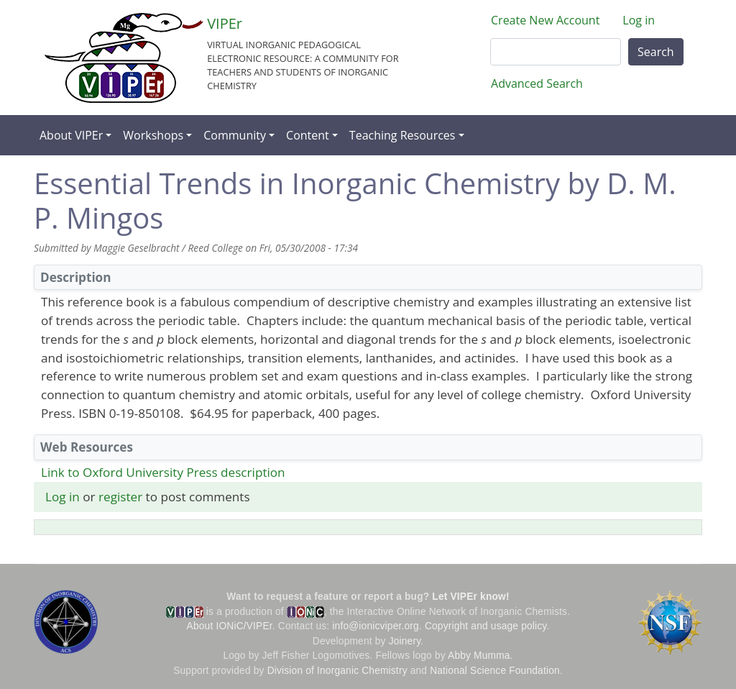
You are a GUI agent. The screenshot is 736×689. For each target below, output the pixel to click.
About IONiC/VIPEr (229, 626)
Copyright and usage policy (485, 626)
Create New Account (545, 20)
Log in (638, 20)
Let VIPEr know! (470, 596)
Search (656, 52)
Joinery (405, 641)
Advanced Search (537, 83)
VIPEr (224, 23)
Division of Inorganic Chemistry (337, 670)
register (120, 496)
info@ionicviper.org (375, 626)
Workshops (153, 135)
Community (234, 135)
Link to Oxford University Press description (163, 472)
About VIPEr (71, 135)
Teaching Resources (402, 135)
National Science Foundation (495, 670)
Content (307, 135)
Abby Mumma (479, 655)
